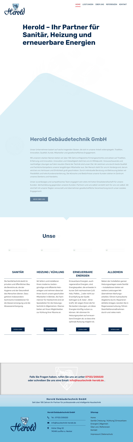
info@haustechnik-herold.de (86, 380)
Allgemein (104, 424)
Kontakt (94, 430)
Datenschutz (107, 434)
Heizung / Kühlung (106, 421)
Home (93, 417)
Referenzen (105, 427)
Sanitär (94, 421)
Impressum (95, 434)
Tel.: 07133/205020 (58, 417)
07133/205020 (94, 376)
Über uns (95, 427)
